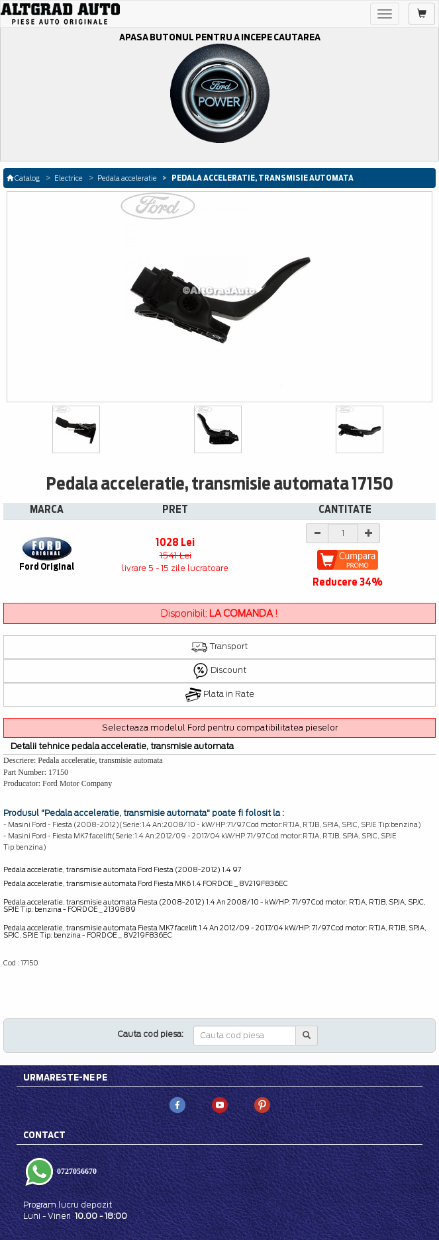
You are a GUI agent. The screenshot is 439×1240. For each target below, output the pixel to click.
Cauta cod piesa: (150, 1034)
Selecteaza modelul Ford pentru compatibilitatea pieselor (220, 727)
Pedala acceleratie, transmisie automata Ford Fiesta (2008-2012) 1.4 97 (122, 869)
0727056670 (76, 1171)
